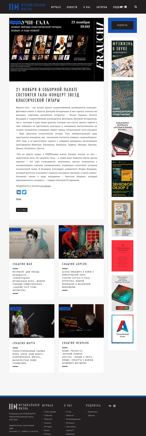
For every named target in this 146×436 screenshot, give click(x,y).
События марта (24, 343)
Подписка (122, 25)
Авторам (102, 7)
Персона (48, 419)
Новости (72, 7)
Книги (46, 430)
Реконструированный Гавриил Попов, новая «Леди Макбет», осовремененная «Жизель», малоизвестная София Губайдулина (29, 357)
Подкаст (118, 7)
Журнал (56, 7)
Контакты (70, 423)
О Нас (87, 7)
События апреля (74, 264)
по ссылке (45, 185)
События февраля (75, 343)
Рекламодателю (73, 419)
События (48, 415)
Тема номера (50, 412)
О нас (68, 412)
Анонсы (47, 423)
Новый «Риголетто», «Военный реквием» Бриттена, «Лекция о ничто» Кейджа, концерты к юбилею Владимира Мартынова (78, 357)
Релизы (47, 434)
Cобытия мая (22, 264)
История (48, 426)
